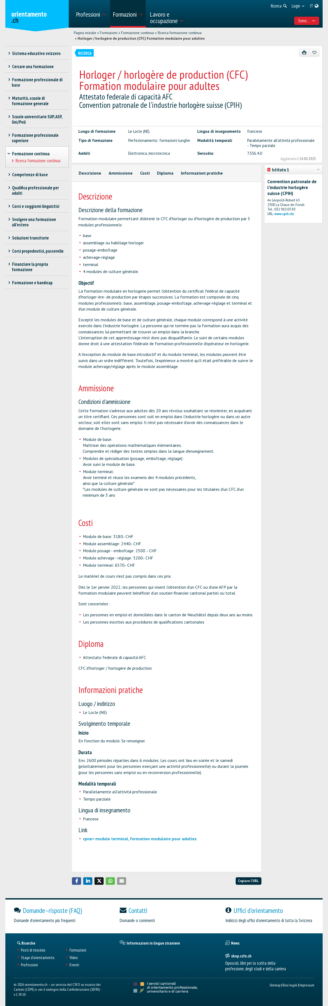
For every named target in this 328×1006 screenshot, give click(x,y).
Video (74, 957)
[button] (76, 881)
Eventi (74, 964)
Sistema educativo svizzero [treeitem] (36, 53)
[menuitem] (91, 14)
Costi (145, 173)
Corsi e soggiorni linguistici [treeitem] (35, 206)
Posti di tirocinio (33, 950)
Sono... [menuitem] (306, 21)
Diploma (165, 173)
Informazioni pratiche (202, 173)
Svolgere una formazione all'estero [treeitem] (34, 222)
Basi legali (290, 984)
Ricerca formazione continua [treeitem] (38, 161)
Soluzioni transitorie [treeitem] (30, 238)
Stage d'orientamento (37, 957)
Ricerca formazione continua (180, 32)
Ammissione (121, 173)
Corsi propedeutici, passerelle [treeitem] (38, 251)
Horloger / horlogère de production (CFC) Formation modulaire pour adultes (141, 38)
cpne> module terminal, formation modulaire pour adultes (140, 838)
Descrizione (90, 173)
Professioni (29, 964)
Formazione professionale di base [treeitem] (37, 82)
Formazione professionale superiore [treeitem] (35, 137)
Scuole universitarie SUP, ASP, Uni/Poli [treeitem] (37, 119)
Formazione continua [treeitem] (31, 154)
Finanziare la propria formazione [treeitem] (30, 266)
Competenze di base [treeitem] (30, 175)
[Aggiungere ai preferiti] (314, 52)
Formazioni (108, 32)
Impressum (307, 984)
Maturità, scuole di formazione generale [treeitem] (30, 100)
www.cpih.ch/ (284, 214)
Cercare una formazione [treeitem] (33, 66)
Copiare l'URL (248, 880)
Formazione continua (137, 32)
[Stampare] (304, 52)
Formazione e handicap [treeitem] (32, 283)
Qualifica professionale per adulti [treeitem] (35, 190)
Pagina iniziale (85, 32)
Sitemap (274, 984)
